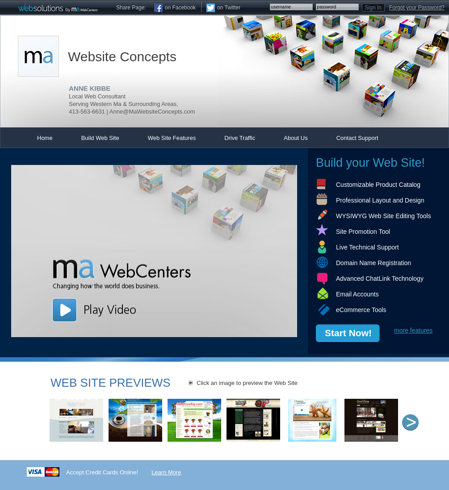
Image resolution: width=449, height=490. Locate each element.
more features (413, 330)
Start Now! (348, 333)
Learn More (166, 472)
